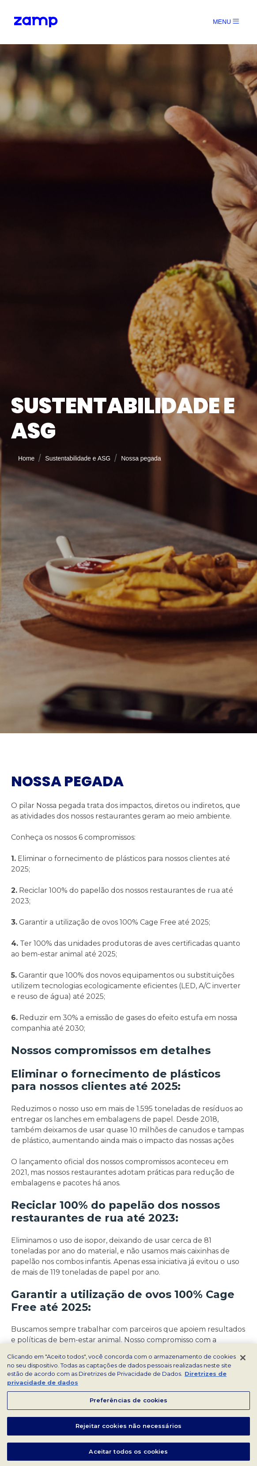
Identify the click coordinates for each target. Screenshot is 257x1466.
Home (21, 468)
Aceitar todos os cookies (128, 1454)
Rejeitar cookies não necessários (128, 1428)
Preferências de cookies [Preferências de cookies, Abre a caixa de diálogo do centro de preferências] (129, 1403)
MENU (226, 21)
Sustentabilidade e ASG (76, 468)
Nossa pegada (142, 468)
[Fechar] (243, 1361)
